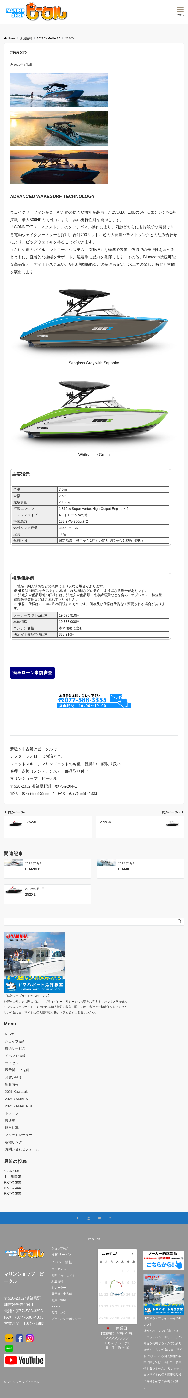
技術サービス (15, 1048)
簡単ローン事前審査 (32, 672)
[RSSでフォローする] (110, 1218)
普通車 (10, 1120)
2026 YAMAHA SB (19, 1106)
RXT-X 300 (12, 1182)
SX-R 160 (11, 1171)
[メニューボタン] (180, 11)
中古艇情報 (12, 1177)
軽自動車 (12, 1128)
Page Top (94, 1236)
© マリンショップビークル (21, 1381)
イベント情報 (15, 1056)
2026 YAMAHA (16, 1099)
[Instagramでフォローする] (88, 1218)
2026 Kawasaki (16, 1092)
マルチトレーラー (18, 1135)
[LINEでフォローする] (99, 1218)
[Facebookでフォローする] (77, 1218)
